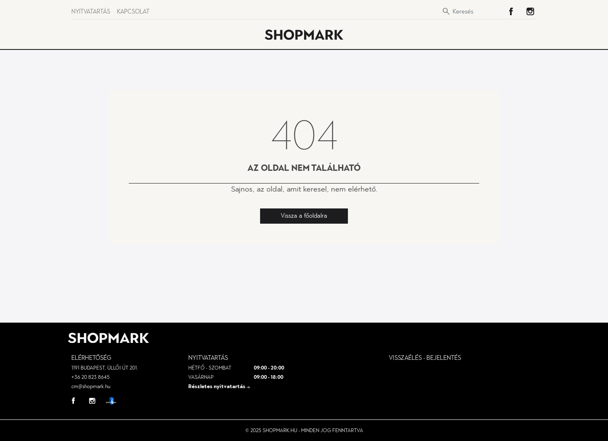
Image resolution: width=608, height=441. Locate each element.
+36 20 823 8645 (90, 377)
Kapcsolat (133, 11)
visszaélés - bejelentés (425, 358)
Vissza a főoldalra (304, 215)
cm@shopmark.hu (90, 386)
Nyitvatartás (90, 11)
